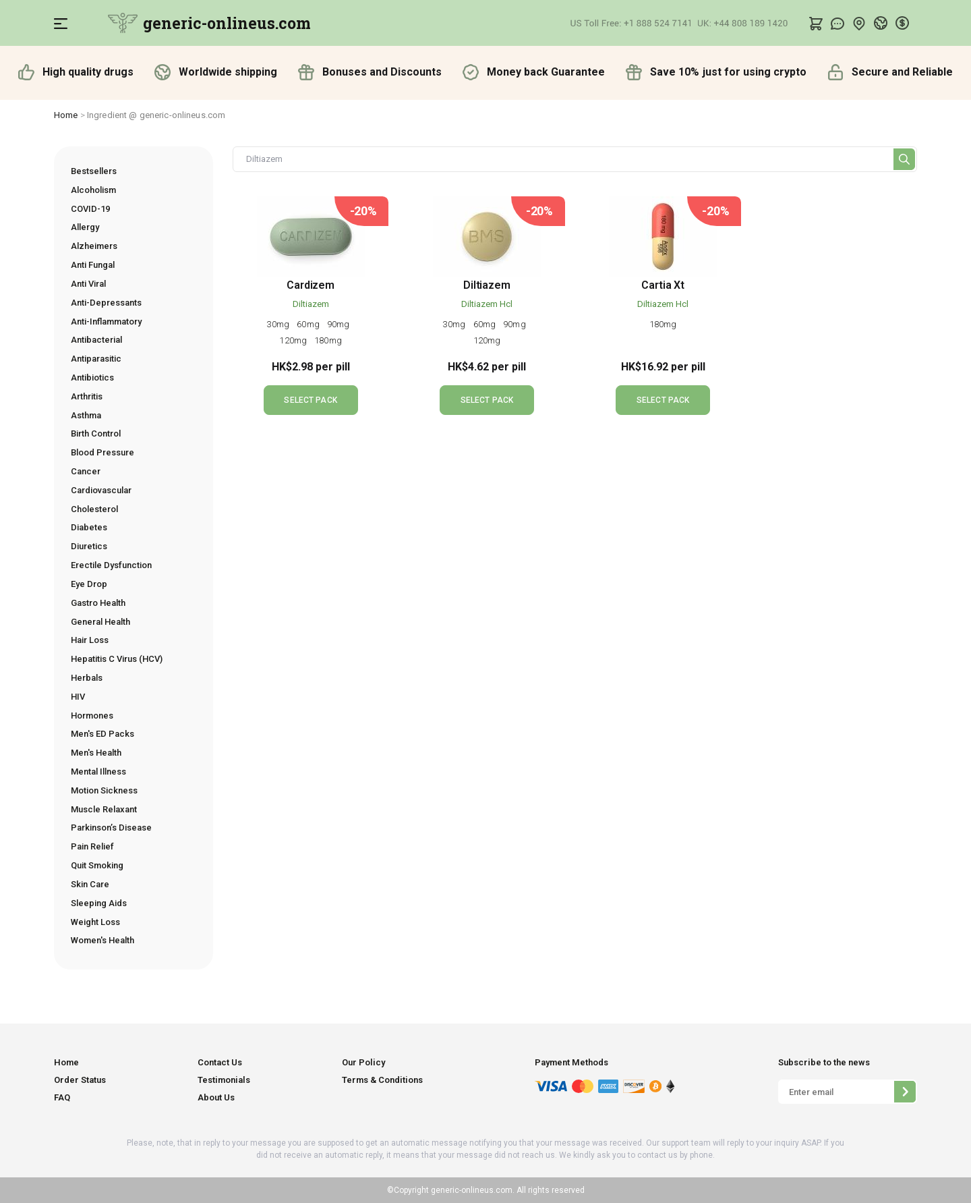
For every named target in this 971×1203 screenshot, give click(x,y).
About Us (216, 1097)
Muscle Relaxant (104, 809)
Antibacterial (96, 340)
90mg (339, 324)
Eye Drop (89, 584)
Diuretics (89, 546)
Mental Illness (98, 771)
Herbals (86, 678)
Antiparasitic (96, 359)
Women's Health (102, 940)
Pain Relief (92, 846)
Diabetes (89, 527)
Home (66, 115)
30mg (279, 324)
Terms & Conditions (382, 1080)
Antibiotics (92, 377)
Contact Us (220, 1062)
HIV (78, 697)
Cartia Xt (662, 285)
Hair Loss (90, 640)
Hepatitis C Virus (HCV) (117, 659)
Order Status (80, 1080)
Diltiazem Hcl (486, 304)
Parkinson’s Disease (111, 827)
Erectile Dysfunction (111, 565)
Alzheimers (94, 246)
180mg (328, 340)
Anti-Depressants (106, 303)
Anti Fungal (93, 265)
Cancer (85, 471)
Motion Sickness (104, 790)
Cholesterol (94, 509)
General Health (100, 622)
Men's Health (96, 753)
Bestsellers (94, 171)
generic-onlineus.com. (471, 1190)
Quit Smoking (97, 865)
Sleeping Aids (99, 903)
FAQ (62, 1097)
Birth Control (96, 433)
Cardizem (310, 285)
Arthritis (86, 396)
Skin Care (90, 884)
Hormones (92, 715)
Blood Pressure (102, 452)
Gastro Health (98, 603)
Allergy (85, 227)
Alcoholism (93, 190)
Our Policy (363, 1062)
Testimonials (224, 1080)
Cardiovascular (101, 490)
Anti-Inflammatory (106, 321)
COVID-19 (90, 209)
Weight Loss (95, 922)
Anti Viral (88, 284)
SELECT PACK (310, 400)
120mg (294, 340)
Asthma (86, 415)
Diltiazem (311, 304)
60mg (309, 324)
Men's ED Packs (102, 734)
